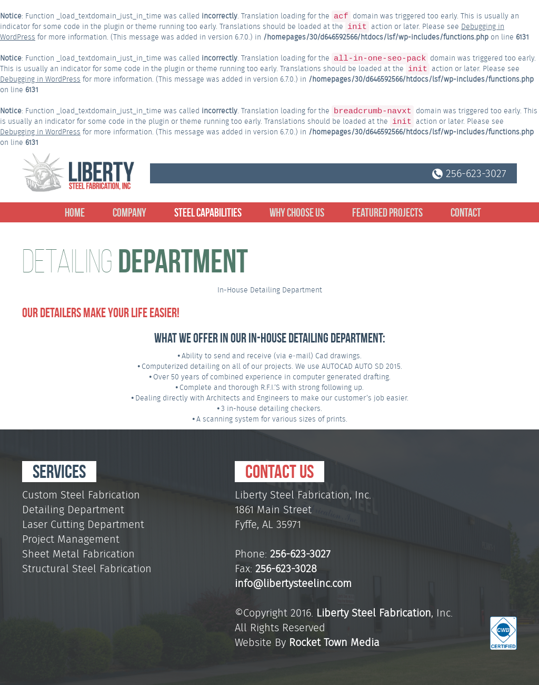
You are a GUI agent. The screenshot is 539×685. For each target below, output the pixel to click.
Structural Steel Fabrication (87, 568)
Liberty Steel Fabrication (373, 612)
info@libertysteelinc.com (293, 583)
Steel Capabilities (208, 212)
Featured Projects (387, 212)
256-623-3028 (286, 568)
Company (129, 212)
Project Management (70, 539)
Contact (466, 212)
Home (75, 212)
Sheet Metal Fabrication (78, 553)
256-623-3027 (469, 173)
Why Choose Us (297, 212)
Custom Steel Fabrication (81, 494)
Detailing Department (73, 509)
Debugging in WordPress (40, 79)
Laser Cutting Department (83, 524)
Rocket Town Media (334, 642)
